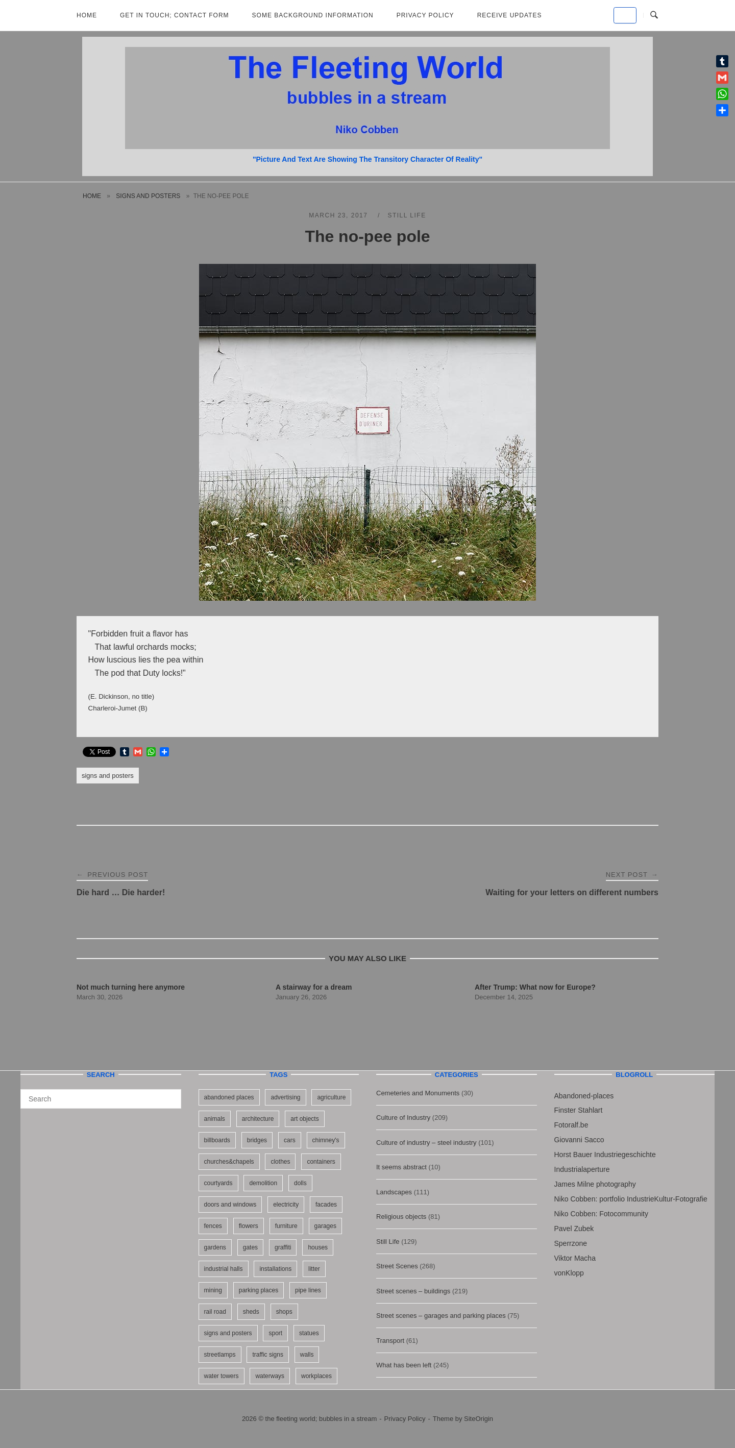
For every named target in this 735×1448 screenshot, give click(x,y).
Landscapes (394, 1192)
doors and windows (230, 1204)
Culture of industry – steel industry (426, 1142)
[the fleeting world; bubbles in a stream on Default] (625, 15)
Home (87, 15)
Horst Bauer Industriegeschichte (605, 1154)
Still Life (406, 215)
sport (275, 1333)
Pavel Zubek (574, 1228)
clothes (280, 1161)
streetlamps (220, 1354)
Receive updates (509, 15)
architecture (258, 1118)
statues (309, 1333)
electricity (286, 1204)
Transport (390, 1340)
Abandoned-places (584, 1096)
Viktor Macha (575, 1258)
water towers (221, 1376)
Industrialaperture (582, 1169)
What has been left (403, 1365)
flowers (248, 1226)
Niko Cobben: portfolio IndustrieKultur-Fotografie (630, 1199)
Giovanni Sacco (579, 1140)
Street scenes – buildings (413, 1291)
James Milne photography (595, 1184)
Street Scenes (397, 1266)
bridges (257, 1140)
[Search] (170, 1094)
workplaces (316, 1376)
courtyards (218, 1183)
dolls (300, 1183)
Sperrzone (570, 1243)
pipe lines (308, 1290)
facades (326, 1204)
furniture (286, 1226)
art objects (304, 1118)
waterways (269, 1376)
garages (325, 1226)
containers (321, 1161)
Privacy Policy (425, 15)
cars (290, 1140)
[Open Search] (654, 15)
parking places (258, 1290)
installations (275, 1268)
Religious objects (401, 1216)
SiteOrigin (478, 1418)
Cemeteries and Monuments (417, 1093)
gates (250, 1247)
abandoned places (229, 1097)
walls (307, 1354)
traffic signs (267, 1354)
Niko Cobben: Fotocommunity (601, 1214)
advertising (285, 1097)
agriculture (331, 1097)
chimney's (325, 1140)
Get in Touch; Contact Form (174, 15)
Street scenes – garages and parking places (441, 1315)
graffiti (283, 1247)
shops (284, 1311)
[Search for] (100, 1099)
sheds (251, 1311)
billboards (217, 1140)
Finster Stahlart (578, 1110)
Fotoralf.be (571, 1125)
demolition (263, 1183)
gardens (215, 1247)
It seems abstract (401, 1167)
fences (213, 1226)
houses (318, 1247)
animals (214, 1118)
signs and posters (148, 196)
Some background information (313, 15)
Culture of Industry (403, 1117)
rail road (215, 1311)
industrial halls (223, 1268)
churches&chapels (229, 1161)
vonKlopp (569, 1273)
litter (314, 1268)
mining (213, 1290)
